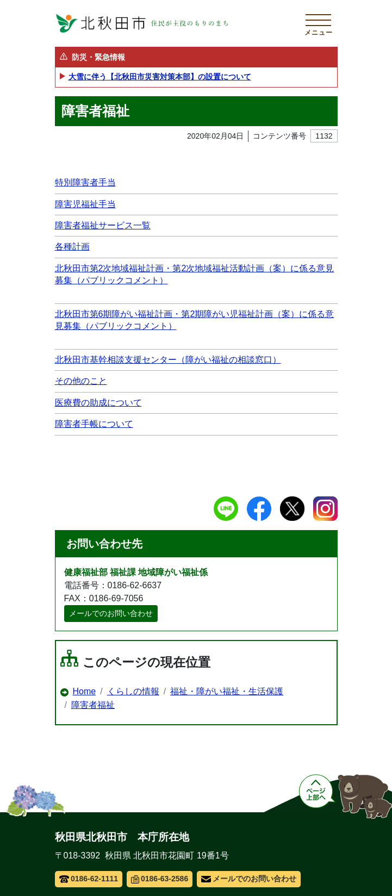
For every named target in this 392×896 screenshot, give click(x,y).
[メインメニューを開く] (319, 23)
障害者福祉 (93, 705)
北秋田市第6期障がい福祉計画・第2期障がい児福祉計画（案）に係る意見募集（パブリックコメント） (194, 320)
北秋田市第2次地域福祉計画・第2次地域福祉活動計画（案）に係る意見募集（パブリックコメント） (194, 274)
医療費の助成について (98, 402)
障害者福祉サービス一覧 (103, 225)
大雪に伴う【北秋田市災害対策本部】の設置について (160, 76)
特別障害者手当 (85, 182)
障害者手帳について (94, 423)
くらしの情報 (133, 691)
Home (84, 691)
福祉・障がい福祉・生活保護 (226, 691)
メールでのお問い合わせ (111, 613)
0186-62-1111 (89, 878)
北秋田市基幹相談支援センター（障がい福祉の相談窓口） (168, 359)
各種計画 (72, 246)
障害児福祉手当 (85, 204)
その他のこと (81, 380)
